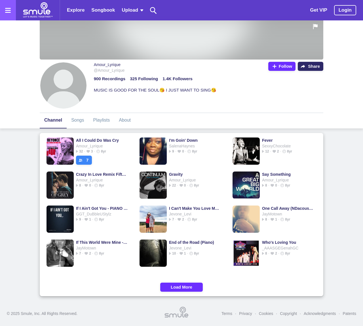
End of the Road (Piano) (191, 242)
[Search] (153, 10)
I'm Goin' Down (183, 140)
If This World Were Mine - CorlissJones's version (102, 242)
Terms (226, 313)
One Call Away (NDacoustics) (288, 208)
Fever (267, 140)
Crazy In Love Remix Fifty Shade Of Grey (102, 174)
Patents (349, 313)
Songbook (103, 10)
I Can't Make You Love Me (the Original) (195, 208)
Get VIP (318, 10)
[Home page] (38, 10)
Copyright (288, 313)
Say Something (276, 174)
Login (345, 10)
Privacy (245, 313)
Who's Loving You (279, 242)
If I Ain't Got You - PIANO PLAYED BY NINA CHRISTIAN (102, 208)
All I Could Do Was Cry (97, 140)
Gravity (176, 174)
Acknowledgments (320, 313)
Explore (76, 10)
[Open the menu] (8, 10)
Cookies (266, 313)
